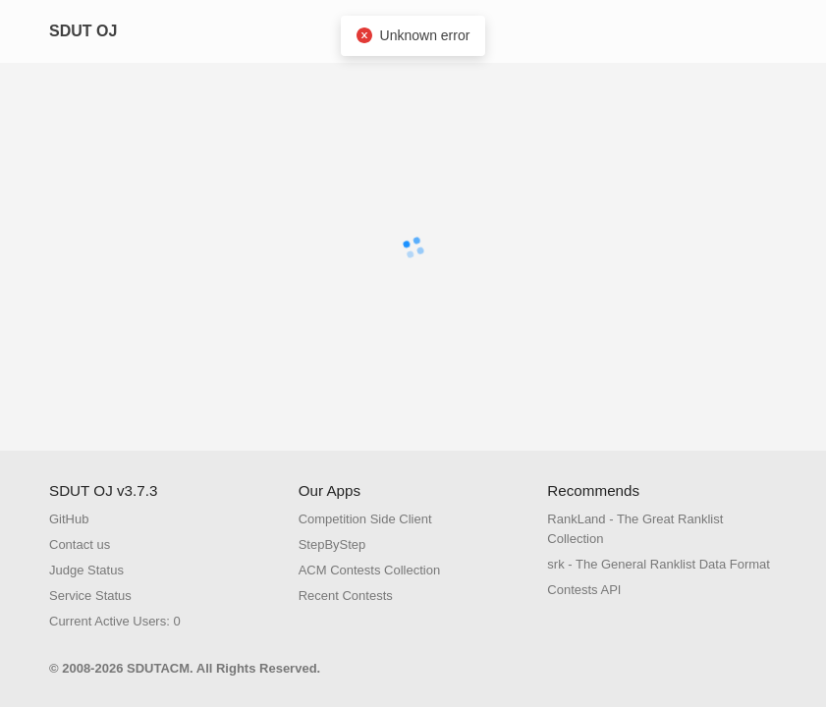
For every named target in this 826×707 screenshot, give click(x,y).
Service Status (90, 595)
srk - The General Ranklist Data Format (658, 564)
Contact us (79, 544)
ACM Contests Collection (370, 570)
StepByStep (332, 544)
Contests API (584, 589)
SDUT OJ (83, 31)
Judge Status (86, 570)
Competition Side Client (365, 519)
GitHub (68, 519)
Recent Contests (346, 595)
